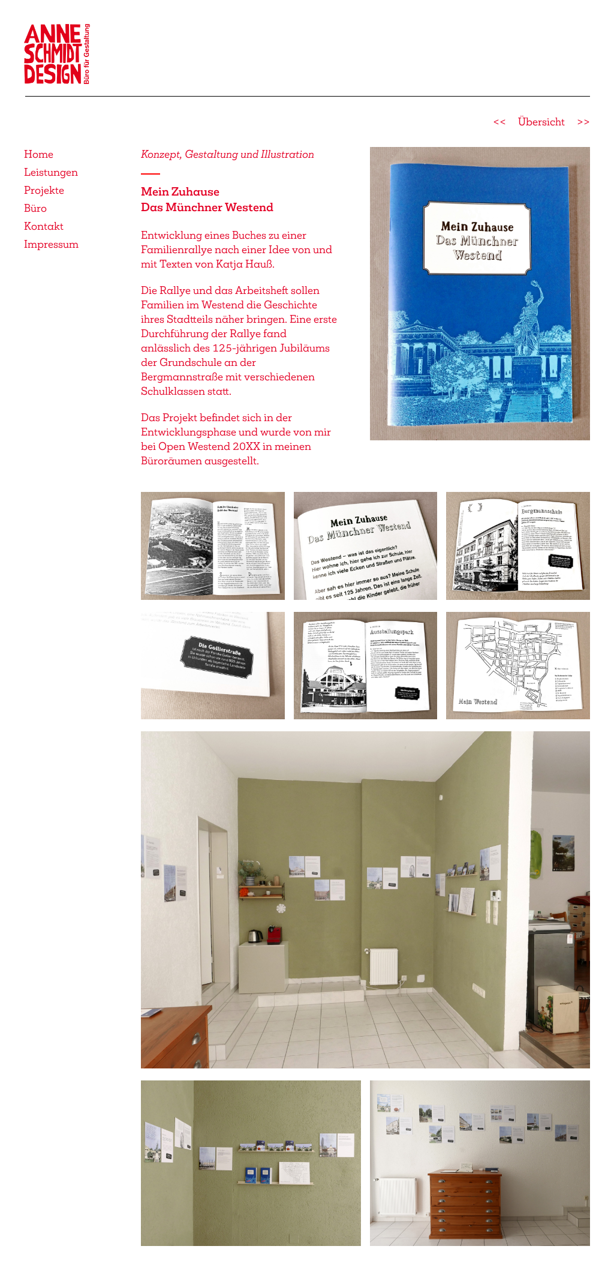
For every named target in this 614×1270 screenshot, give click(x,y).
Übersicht (541, 121)
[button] (480, 292)
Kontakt (44, 226)
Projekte (44, 190)
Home (38, 154)
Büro (35, 208)
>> (583, 121)
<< (499, 121)
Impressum (51, 244)
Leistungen (51, 172)
